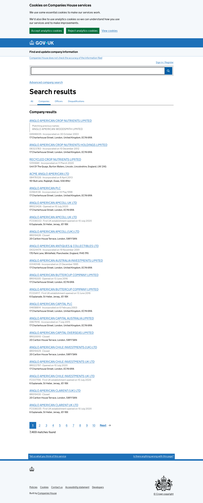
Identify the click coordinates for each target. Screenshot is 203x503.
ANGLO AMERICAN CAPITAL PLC (50, 304)
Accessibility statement (77, 487)
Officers (59, 101)
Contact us (57, 487)
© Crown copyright (164, 493)
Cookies (44, 487)
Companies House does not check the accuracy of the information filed (65, 57)
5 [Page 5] (60, 425)
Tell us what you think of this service (47, 456)
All (32, 101)
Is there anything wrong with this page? (153, 456)
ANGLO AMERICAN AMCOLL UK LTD (53, 203)
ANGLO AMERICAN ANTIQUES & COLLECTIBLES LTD (64, 246)
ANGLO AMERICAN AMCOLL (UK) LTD (54, 231)
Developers (98, 487)
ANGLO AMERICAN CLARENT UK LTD (53, 405)
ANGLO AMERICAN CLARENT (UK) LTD (55, 390)
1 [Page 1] (32, 425)
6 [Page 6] (67, 425)
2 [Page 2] (39, 425)
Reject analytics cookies (83, 30)
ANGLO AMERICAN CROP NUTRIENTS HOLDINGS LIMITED (68, 145)
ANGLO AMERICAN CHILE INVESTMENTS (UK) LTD (63, 347)
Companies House (47, 493)
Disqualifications (76, 101)
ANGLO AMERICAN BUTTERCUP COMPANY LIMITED (63, 275)
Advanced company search (46, 82)
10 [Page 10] (93, 425)
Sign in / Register (165, 62)
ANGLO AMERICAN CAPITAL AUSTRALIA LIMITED (61, 318)
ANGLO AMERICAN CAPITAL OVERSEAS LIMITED (61, 332)
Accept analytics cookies (46, 30)
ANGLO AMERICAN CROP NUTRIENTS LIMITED (60, 120)
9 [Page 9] (87, 425)
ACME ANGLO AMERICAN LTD (49, 174)
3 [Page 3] (46, 425)
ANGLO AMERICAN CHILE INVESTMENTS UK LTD (62, 361)
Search (168, 71)
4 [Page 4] (53, 425)
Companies (44, 101)
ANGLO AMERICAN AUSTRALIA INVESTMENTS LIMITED (66, 260)
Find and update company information (53, 52)
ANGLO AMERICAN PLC (45, 188)
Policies (33, 487)
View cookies (110, 30)
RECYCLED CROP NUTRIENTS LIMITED (55, 159)
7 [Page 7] (73, 425)
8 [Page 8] (80, 425)
